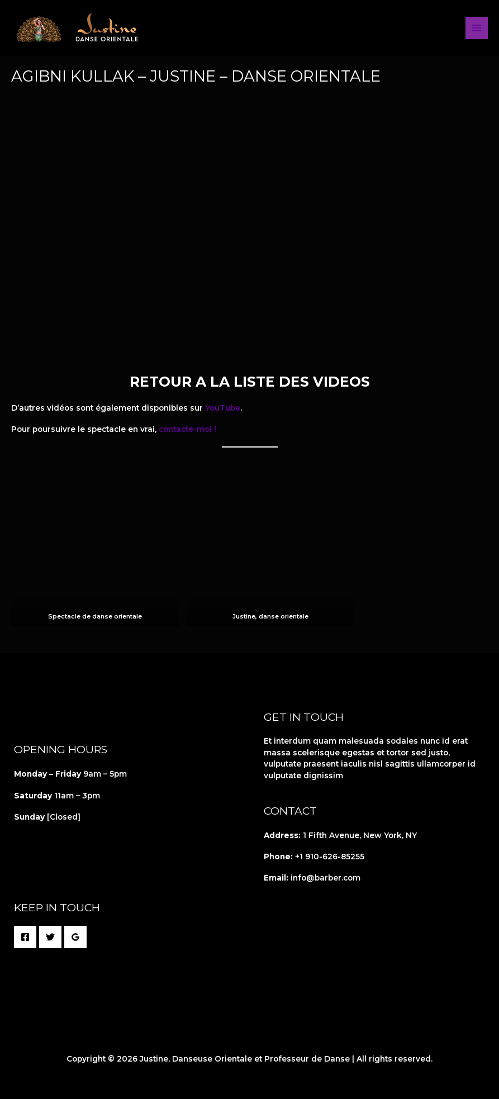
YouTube (222, 407)
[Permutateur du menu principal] (476, 28)
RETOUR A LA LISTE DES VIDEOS (250, 381)
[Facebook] (25, 937)
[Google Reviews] (75, 937)
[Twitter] (50, 937)
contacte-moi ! (187, 429)
